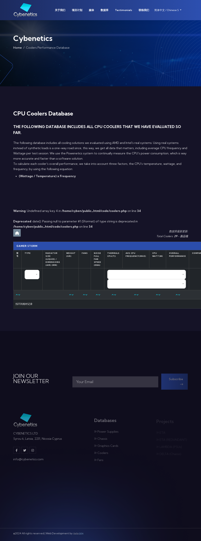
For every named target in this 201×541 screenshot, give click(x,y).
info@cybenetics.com (28, 461)
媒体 (91, 10)
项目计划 (77, 10)
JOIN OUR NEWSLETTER (31, 378)
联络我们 (144, 10)
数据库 (104, 10)
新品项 (184, 236)
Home (17, 48)
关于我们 (60, 10)
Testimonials (123, 10)
